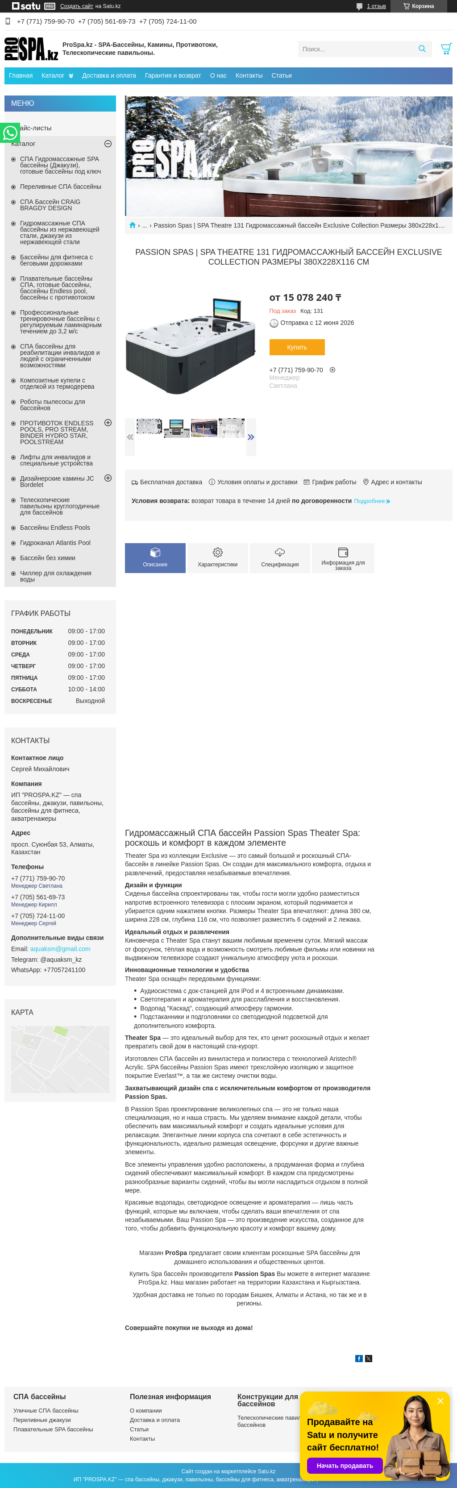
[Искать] (422, 49)
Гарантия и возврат (173, 75)
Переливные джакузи (42, 1420)
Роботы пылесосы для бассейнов (52, 404)
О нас (218, 75)
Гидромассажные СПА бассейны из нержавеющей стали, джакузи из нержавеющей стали (60, 232)
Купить (297, 347)
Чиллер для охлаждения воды (55, 576)
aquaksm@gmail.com (60, 948)
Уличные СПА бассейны (46, 1410)
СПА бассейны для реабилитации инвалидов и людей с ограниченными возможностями (60, 356)
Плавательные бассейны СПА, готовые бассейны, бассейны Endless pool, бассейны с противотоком (57, 288)
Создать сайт (76, 6)
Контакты (249, 75)
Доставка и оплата (109, 75)
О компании (146, 1410)
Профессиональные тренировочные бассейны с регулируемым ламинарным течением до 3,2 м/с (61, 322)
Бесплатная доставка (171, 482)
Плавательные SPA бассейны (53, 1429)
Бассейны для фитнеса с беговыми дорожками (56, 260)
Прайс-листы (31, 128)
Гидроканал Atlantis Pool (55, 542)
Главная (21, 75)
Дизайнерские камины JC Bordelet (57, 481)
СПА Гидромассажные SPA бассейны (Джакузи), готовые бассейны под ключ (60, 165)
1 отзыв (376, 6)
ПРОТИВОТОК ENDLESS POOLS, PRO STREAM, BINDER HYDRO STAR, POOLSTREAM (57, 432)
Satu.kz (266, 1471)
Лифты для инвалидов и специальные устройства (56, 460)
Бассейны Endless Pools (55, 527)
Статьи (282, 75)
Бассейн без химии (47, 557)
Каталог (53, 75)
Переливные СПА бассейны (60, 186)
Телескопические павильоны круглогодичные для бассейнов (60, 506)
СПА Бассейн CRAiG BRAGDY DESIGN (50, 205)
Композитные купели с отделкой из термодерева (57, 383)
